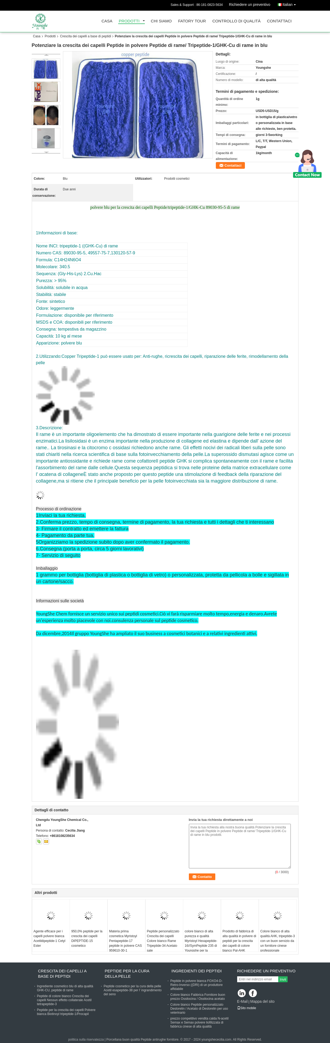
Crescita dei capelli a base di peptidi (85, 36)
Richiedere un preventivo (249, 4)
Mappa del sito (262, 1001)
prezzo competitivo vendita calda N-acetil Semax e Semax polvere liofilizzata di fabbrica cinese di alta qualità (199, 1022)
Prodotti (129, 21)
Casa (107, 21)
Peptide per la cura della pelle (127, 973)
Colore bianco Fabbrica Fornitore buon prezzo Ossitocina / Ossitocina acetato (197, 997)
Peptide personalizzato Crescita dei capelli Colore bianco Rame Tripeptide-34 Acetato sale (163, 940)
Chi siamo (161, 21)
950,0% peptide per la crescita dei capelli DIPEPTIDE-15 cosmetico (86, 938)
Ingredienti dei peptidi (197, 971)
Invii (283, 979)
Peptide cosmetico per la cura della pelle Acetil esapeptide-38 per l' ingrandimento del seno (133, 990)
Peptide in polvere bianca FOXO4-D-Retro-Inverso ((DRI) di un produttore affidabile (196, 985)
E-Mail (242, 1001)
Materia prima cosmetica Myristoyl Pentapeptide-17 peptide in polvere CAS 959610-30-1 (125, 940)
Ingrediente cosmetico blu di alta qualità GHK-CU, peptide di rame (65, 988)
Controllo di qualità (236, 21)
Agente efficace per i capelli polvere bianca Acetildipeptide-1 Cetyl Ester (49, 938)
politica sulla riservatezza (86, 1039)
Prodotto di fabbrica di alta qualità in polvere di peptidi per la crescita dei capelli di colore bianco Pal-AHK (239, 940)
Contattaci (279, 21)
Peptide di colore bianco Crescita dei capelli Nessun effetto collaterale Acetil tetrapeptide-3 (64, 1000)
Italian (290, 4)
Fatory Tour (192, 21)
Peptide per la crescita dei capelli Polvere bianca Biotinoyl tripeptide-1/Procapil (66, 1012)
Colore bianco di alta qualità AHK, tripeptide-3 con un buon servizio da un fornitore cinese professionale (277, 940)
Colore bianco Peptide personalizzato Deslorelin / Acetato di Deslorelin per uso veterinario (199, 1008)
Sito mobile (246, 1008)
